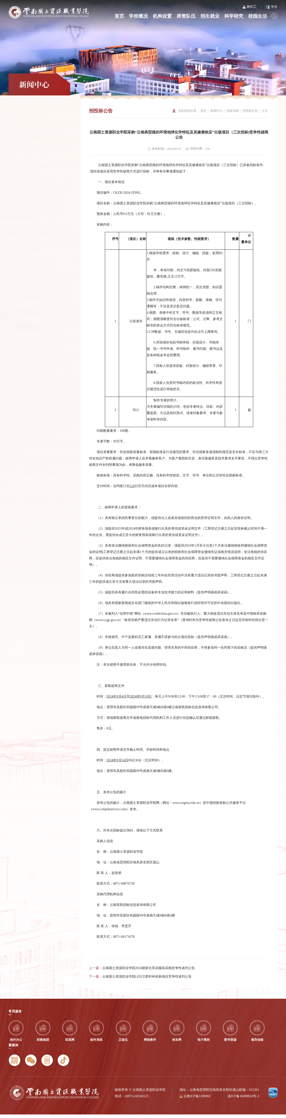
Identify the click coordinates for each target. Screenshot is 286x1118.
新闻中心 (216, 110)
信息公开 (29, 155)
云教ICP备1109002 (197, 1099)
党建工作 (29, 125)
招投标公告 (27, 209)
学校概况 (138, 16)
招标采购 (40, 186)
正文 (265, 110)
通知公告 (29, 171)
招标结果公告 (29, 200)
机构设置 (162, 16)
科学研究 (233, 16)
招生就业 (210, 16)
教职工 (249, 7)
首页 (119, 16)
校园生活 (257, 16)
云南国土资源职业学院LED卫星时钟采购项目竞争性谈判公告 (147, 992)
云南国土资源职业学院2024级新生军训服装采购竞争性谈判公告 (148, 983)
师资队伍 (186, 16)
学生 (272, 7)
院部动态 (29, 140)
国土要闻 (29, 109)
